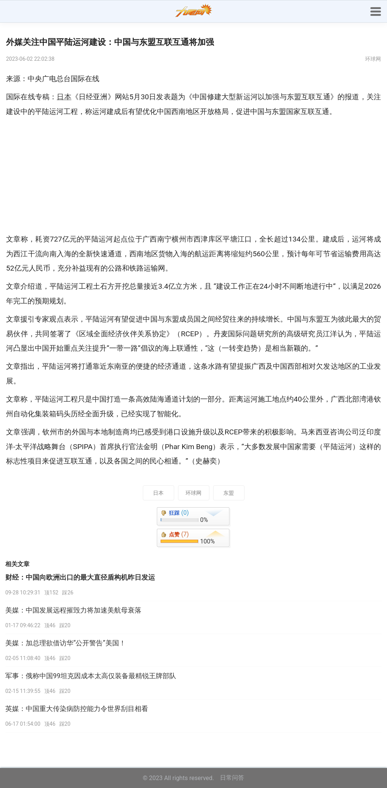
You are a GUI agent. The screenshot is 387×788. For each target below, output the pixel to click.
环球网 (193, 493)
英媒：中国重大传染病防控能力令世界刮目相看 (76, 709)
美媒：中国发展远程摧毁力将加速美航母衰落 (73, 610)
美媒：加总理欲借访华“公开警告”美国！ (65, 643)
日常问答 (232, 777)
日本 (158, 493)
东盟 (228, 493)
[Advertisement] (193, 175)
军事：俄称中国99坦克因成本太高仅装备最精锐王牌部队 (90, 676)
